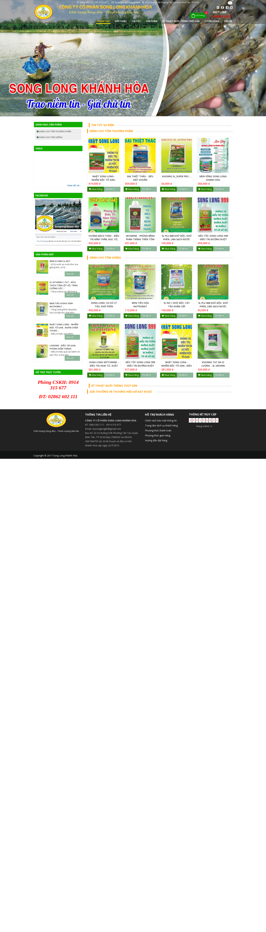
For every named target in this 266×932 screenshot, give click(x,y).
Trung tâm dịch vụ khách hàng (161, 425)
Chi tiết (110, 189)
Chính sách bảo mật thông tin (161, 420)
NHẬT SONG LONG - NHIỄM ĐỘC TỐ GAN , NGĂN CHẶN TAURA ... (103, 180)
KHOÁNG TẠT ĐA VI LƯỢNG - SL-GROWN (213, 364)
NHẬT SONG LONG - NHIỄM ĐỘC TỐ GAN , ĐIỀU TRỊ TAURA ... (176, 366)
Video (39, 148)
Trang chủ (103, 21)
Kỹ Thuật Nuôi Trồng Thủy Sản (181, 21)
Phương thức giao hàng (157, 435)
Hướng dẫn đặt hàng (156, 440)
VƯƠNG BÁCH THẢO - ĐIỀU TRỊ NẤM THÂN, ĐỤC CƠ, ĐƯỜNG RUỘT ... (104, 239)
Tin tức (136, 21)
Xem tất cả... (74, 185)
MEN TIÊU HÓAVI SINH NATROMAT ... (61, 305)
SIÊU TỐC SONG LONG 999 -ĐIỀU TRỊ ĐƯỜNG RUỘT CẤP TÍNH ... (213, 239)
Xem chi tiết (70, 274)
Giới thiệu (121, 21)
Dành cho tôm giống (50, 137)
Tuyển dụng (211, 21)
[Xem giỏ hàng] (198, 15)
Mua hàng (95, 189)
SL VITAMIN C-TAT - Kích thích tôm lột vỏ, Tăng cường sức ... (64, 285)
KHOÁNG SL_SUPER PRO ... (176, 176)
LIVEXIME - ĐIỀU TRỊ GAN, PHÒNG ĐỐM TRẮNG (63, 347)
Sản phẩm (151, 21)
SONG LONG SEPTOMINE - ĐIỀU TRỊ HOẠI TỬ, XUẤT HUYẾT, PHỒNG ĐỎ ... (104, 366)
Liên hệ (228, 21)
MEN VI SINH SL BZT (60, 261)
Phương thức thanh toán (158, 430)
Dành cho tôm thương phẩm (54, 131)
